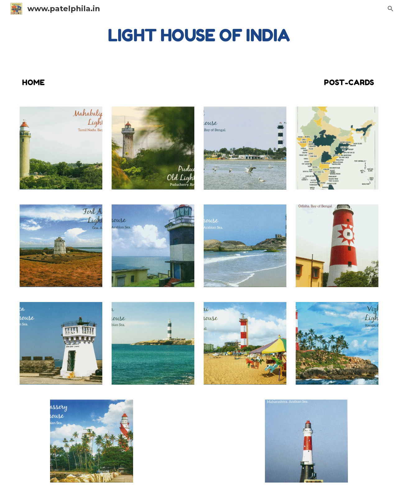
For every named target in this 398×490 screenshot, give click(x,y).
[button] (390, 8)
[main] (199, 35)
